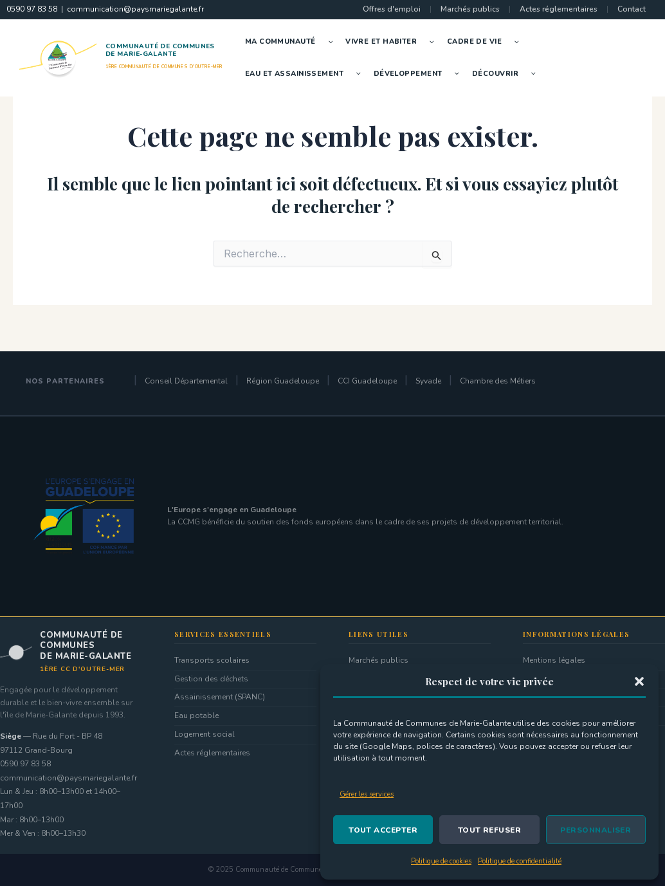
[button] (639, 681)
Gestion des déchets (211, 679)
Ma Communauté (292, 42)
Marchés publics (470, 9)
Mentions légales (554, 660)
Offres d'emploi (392, 9)
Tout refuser (490, 830)
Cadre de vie (486, 42)
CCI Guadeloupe (367, 381)
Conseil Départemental (186, 381)
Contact (631, 9)
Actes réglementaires (558, 9)
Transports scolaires (212, 660)
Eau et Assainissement (306, 74)
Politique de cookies (441, 861)
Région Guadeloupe (282, 381)
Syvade (428, 381)
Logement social (204, 734)
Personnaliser (595, 830)
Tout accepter (383, 830)
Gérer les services (367, 794)
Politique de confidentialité (519, 861)
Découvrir (507, 74)
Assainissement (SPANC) (219, 697)
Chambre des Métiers (498, 381)
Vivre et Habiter (393, 42)
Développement (420, 74)
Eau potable (196, 715)
